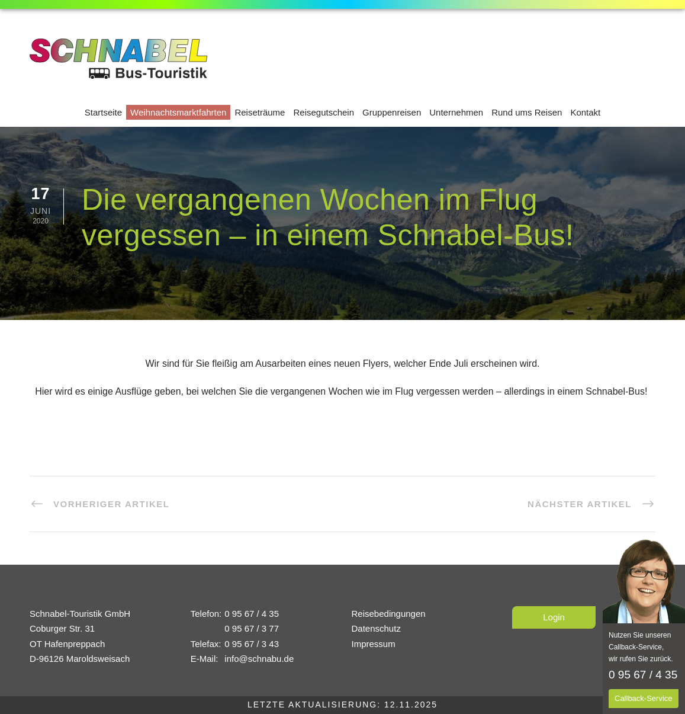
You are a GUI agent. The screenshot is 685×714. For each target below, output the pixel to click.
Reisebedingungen (389, 614)
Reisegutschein (323, 112)
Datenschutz (376, 628)
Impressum (373, 644)
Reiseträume (259, 112)
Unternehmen (456, 112)
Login (554, 617)
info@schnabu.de (259, 659)
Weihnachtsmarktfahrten (178, 112)
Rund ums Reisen (526, 112)
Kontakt (585, 112)
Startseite (103, 112)
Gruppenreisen (391, 112)
